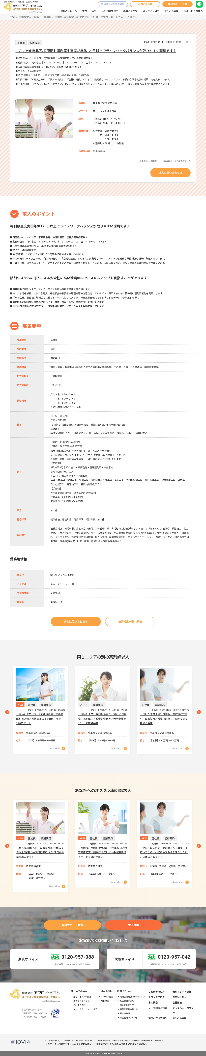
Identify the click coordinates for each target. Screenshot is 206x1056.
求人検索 (133, 925)
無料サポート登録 (177, 4)
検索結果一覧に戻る (130, 621)
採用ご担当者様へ (193, 10)
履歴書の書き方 (127, 1005)
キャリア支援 (107, 997)
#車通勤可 (167, 160)
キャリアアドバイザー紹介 (85, 1009)
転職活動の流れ (127, 1001)
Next (199, 712)
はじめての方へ (69, 10)
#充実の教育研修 (183, 160)
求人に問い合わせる (170, 172)
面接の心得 (125, 1013)
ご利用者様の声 (110, 10)
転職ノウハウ (130, 10)
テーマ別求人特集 (157, 1008)
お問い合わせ (145, 4)
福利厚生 (105, 1001)
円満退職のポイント (129, 1018)
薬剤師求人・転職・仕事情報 (35, 17)
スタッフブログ (151, 10)
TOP (12, 17)
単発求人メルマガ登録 (113, 4)
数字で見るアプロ (81, 1001)
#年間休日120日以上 (149, 160)
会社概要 (177, 1002)
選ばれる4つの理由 (82, 997)
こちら (130, 1043)
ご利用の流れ (79, 1005)
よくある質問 (171, 10)
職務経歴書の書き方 (129, 1009)
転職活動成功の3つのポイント (133, 997)
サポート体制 (89, 10)
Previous (7, 712)
